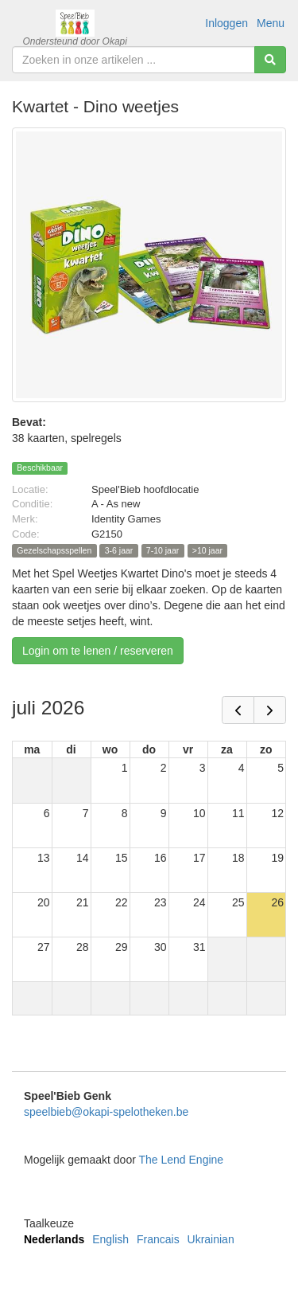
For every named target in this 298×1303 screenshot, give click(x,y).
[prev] (238, 710)
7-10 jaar (162, 550)
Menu (270, 23)
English (110, 1239)
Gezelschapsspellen (54, 550)
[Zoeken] (270, 59)
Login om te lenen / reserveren (97, 650)
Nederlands (54, 1239)
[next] (269, 710)
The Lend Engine (180, 1159)
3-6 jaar (119, 550)
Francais (158, 1239)
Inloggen (226, 23)
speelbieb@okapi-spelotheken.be (106, 1111)
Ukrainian (211, 1239)
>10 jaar (207, 550)
